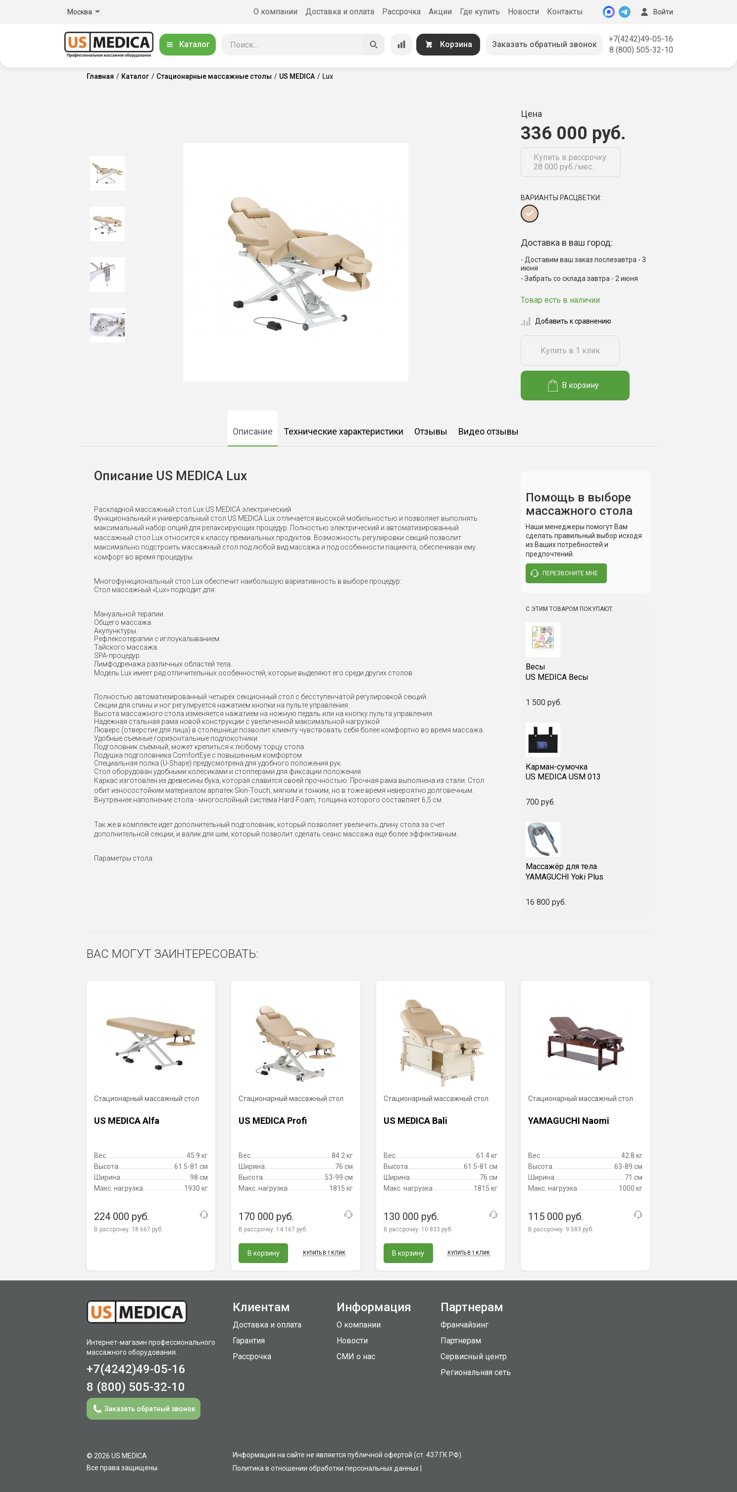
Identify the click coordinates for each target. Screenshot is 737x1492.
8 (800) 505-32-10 (641, 50)
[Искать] (374, 44)
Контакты (565, 11)
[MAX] (609, 12)
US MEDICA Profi (273, 1120)
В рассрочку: (128, 1229)
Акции (440, 11)
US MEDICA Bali (415, 1120)
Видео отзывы (488, 431)
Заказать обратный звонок (544, 44)
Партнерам (461, 1340)
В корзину (573, 385)
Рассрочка (401, 11)
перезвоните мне (564, 573)
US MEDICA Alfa (126, 1120)
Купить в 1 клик (570, 350)
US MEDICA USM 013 (586, 772)
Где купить (480, 11)
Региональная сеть (476, 1372)
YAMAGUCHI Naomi (568, 1120)
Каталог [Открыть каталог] (187, 44)
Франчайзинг (465, 1324)
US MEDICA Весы (586, 672)
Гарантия (249, 1340)
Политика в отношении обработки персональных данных (326, 1468)
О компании (275, 11)
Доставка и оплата (339, 11)
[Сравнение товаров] (401, 44)
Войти (656, 12)
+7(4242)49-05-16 (641, 39)
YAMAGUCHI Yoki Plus (586, 872)
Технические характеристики (343, 431)
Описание (253, 431)
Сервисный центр (474, 1356)
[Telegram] (625, 12)
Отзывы (430, 431)
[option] (108, 173)
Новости (523, 11)
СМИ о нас (356, 1356)
